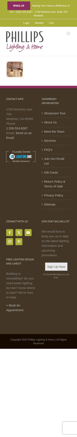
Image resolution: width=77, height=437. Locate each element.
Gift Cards (51, 172)
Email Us (18, 5)
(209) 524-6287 (24, 11)
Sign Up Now (56, 266)
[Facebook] (9, 232)
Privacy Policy (53, 195)
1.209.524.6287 (17, 128)
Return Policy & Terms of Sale (54, 184)
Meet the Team (54, 131)
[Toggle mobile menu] (69, 33)
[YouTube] (28, 232)
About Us (50, 122)
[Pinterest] (18, 241)
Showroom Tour (55, 113)
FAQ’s (48, 149)
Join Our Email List (54, 161)
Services (50, 140)
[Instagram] (9, 241)
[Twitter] (18, 232)
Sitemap (49, 204)
